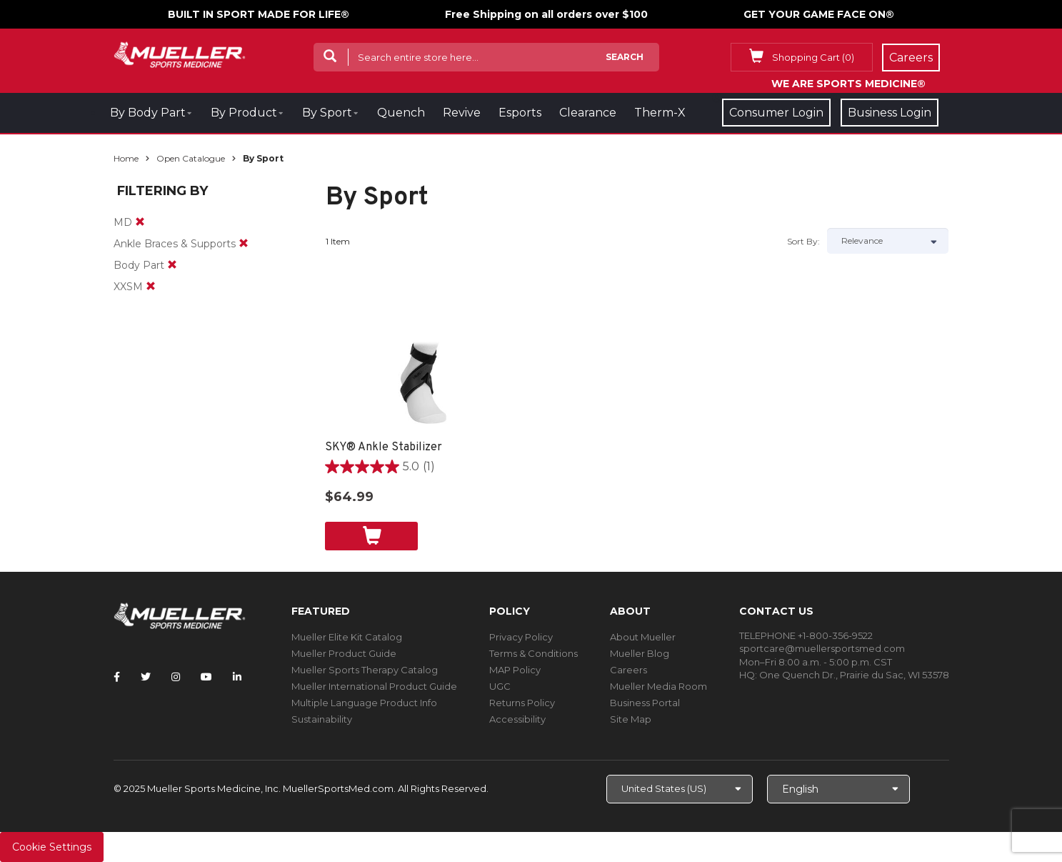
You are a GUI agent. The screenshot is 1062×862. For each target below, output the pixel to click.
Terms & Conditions (533, 653)
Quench (401, 112)
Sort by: (803, 241)
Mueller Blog (639, 653)
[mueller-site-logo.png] (179, 53)
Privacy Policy (521, 637)
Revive (462, 112)
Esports (520, 112)
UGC (500, 686)
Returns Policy (522, 702)
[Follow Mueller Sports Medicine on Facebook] (117, 677)
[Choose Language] (838, 789)
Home (126, 158)
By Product (244, 112)
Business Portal (645, 702)
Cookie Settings (51, 847)
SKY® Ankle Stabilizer (383, 447)
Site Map (630, 719)
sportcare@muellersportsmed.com (822, 648)
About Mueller (643, 637)
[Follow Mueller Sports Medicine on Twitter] (146, 677)
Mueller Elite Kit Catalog (346, 637)
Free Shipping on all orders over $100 (546, 14)
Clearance (587, 112)
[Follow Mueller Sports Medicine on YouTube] (206, 677)
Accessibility (517, 719)
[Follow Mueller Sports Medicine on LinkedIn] (237, 677)
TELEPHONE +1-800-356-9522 (806, 635)
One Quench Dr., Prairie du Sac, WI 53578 (854, 674)
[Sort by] (887, 241)
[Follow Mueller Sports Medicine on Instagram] (175, 677)
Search (624, 56)
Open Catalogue (190, 158)
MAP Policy (515, 669)
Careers (628, 669)
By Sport (327, 112)
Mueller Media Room (658, 686)
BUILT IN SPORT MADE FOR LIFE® (258, 14)
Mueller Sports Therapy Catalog (364, 669)
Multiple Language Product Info (364, 702)
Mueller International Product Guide (374, 686)
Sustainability (321, 719)
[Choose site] (679, 789)
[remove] (140, 222)
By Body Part (148, 112)
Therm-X (660, 112)
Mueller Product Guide (343, 653)
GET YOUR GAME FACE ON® (818, 14)
